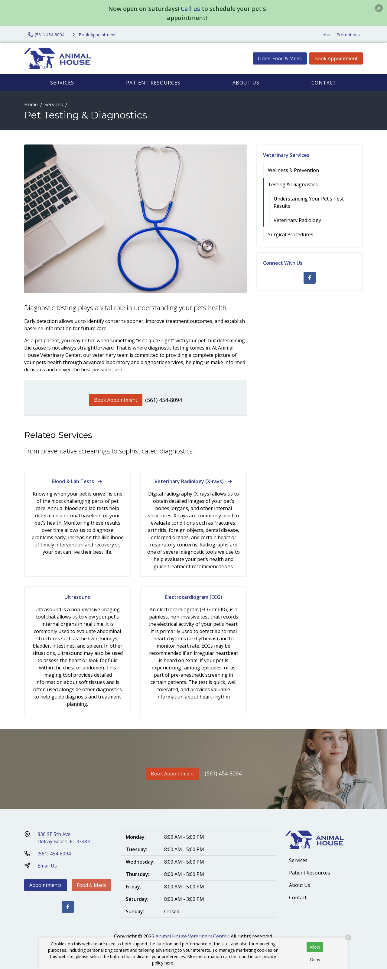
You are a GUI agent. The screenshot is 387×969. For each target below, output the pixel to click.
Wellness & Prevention (293, 170)
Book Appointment (336, 58)
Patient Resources (153, 82)
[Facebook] (310, 278)
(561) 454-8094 (163, 399)
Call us (190, 9)
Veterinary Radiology (297, 220)
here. (169, 963)
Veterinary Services (286, 155)
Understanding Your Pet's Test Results (309, 202)
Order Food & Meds (280, 58)
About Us (246, 82)
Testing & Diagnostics (293, 184)
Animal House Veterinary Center (192, 936)
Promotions (348, 35)
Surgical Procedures (290, 234)
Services (62, 82)
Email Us (47, 865)
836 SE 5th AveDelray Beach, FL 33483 (63, 838)
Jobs (325, 35)
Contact (324, 82)
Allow (315, 947)
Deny (315, 959)
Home (31, 104)
